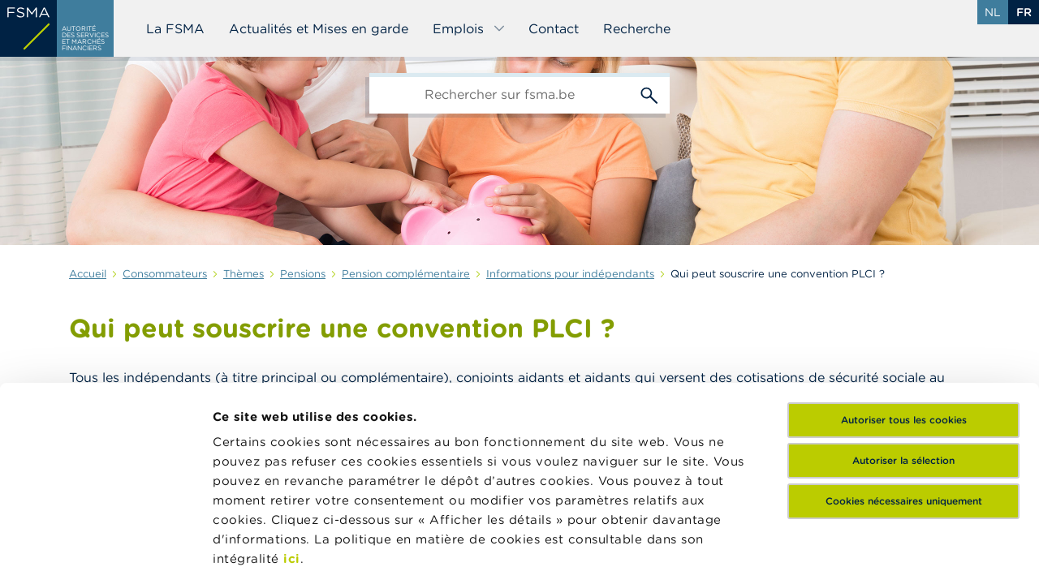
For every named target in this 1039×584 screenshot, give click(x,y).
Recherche (636, 28)
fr (1024, 12)
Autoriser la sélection (903, 332)
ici (291, 430)
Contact (553, 28)
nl (993, 12)
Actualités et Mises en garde (318, 28)
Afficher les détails (272, 552)
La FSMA (175, 28)
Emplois (469, 28)
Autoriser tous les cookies (904, 292)
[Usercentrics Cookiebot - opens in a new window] (105, 552)
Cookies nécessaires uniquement (904, 373)
